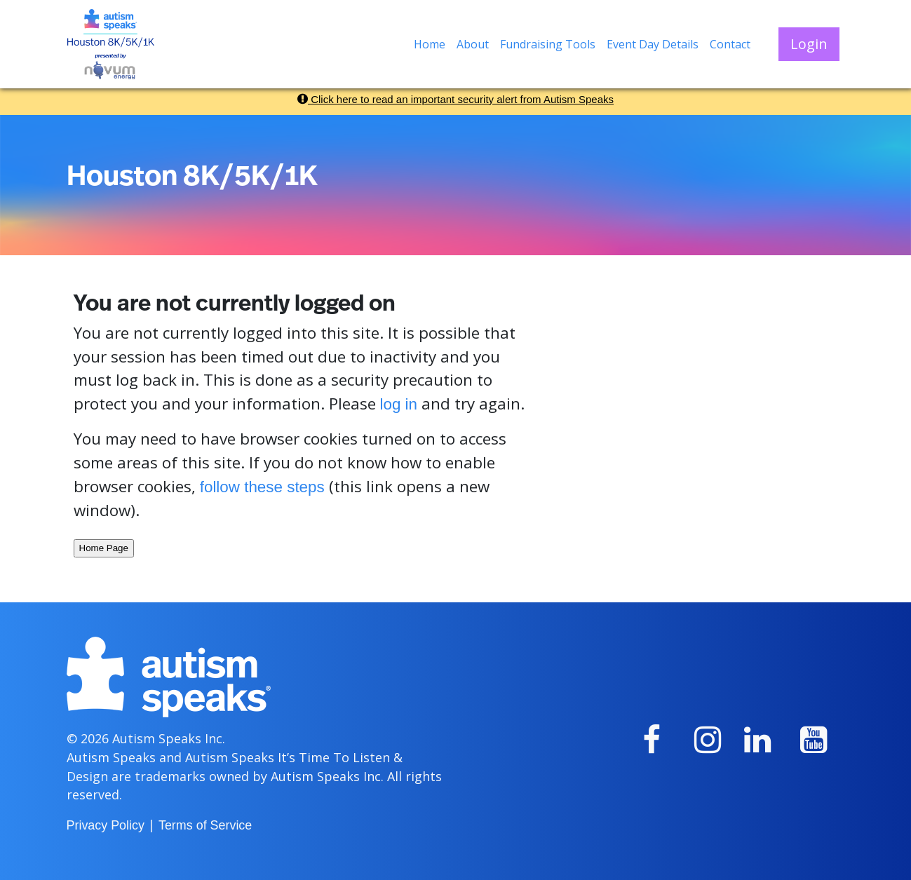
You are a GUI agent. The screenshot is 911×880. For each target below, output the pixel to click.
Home (429, 44)
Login (809, 43)
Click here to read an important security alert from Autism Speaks (455, 99)
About (473, 44)
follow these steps (262, 487)
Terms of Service (205, 825)
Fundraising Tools (547, 44)
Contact (730, 44)
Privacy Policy (105, 825)
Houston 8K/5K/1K (192, 177)
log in (399, 404)
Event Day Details (653, 44)
